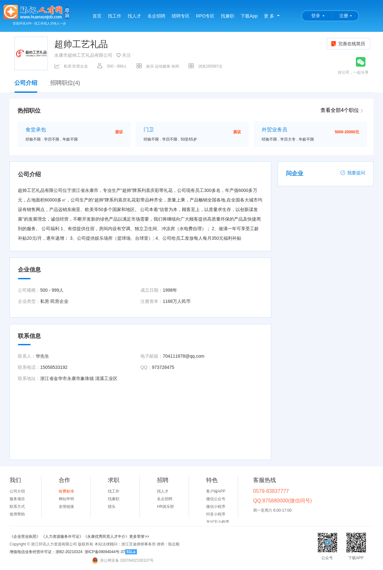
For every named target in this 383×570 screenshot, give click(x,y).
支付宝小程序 (217, 522)
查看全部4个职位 (339, 110)
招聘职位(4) (65, 83)
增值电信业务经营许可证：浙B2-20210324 (46, 552)
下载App (249, 15)
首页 (97, 15)
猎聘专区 (181, 15)
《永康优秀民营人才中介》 (106, 536)
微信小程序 (215, 506)
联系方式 (17, 506)
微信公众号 (215, 499)
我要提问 (352, 172)
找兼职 (227, 15)
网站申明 (66, 499)
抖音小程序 (215, 514)
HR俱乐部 (165, 506)
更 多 (269, 15)
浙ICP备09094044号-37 (105, 552)
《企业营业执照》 (25, 536)
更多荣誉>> (139, 536)
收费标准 (66, 491)
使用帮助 (17, 514)
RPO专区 (205, 15)
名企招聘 (156, 15)
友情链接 (66, 506)
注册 (343, 15)
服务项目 (17, 499)
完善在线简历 (347, 43)
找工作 (114, 15)
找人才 (134, 15)
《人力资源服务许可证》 (62, 536)
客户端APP (215, 491)
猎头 (112, 506)
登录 (315, 15)
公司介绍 (25, 86)
